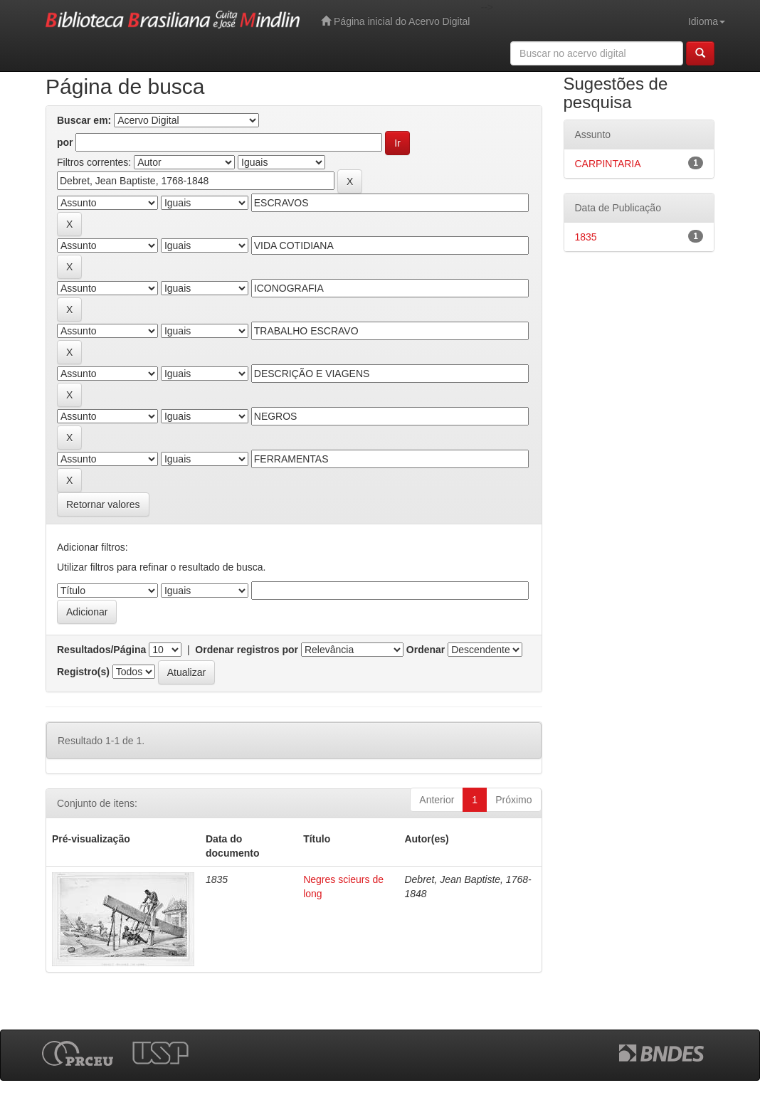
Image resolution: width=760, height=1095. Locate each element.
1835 (586, 237)
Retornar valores (103, 504)
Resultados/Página (101, 649)
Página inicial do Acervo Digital (395, 21)
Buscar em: (84, 120)
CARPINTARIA (608, 163)
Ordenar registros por (246, 649)
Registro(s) (83, 671)
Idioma (706, 21)
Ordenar (425, 649)
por (65, 142)
